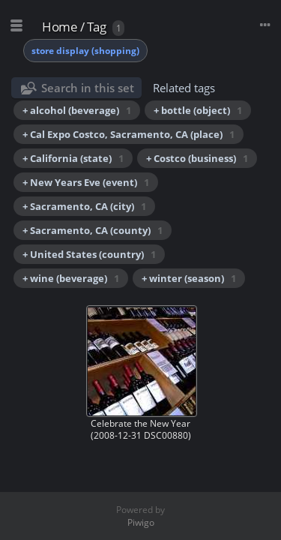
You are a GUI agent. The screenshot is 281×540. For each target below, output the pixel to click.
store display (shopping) (85, 50)
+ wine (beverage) (70, 278)
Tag (96, 26)
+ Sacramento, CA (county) (92, 230)
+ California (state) (73, 158)
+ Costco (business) (197, 158)
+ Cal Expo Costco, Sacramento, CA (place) (128, 134)
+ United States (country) (89, 254)
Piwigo (140, 522)
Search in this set (87, 87)
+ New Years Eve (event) (85, 182)
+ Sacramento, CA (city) (84, 206)
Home (59, 26)
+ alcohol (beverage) (76, 110)
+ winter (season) (189, 278)
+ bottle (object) (198, 110)
